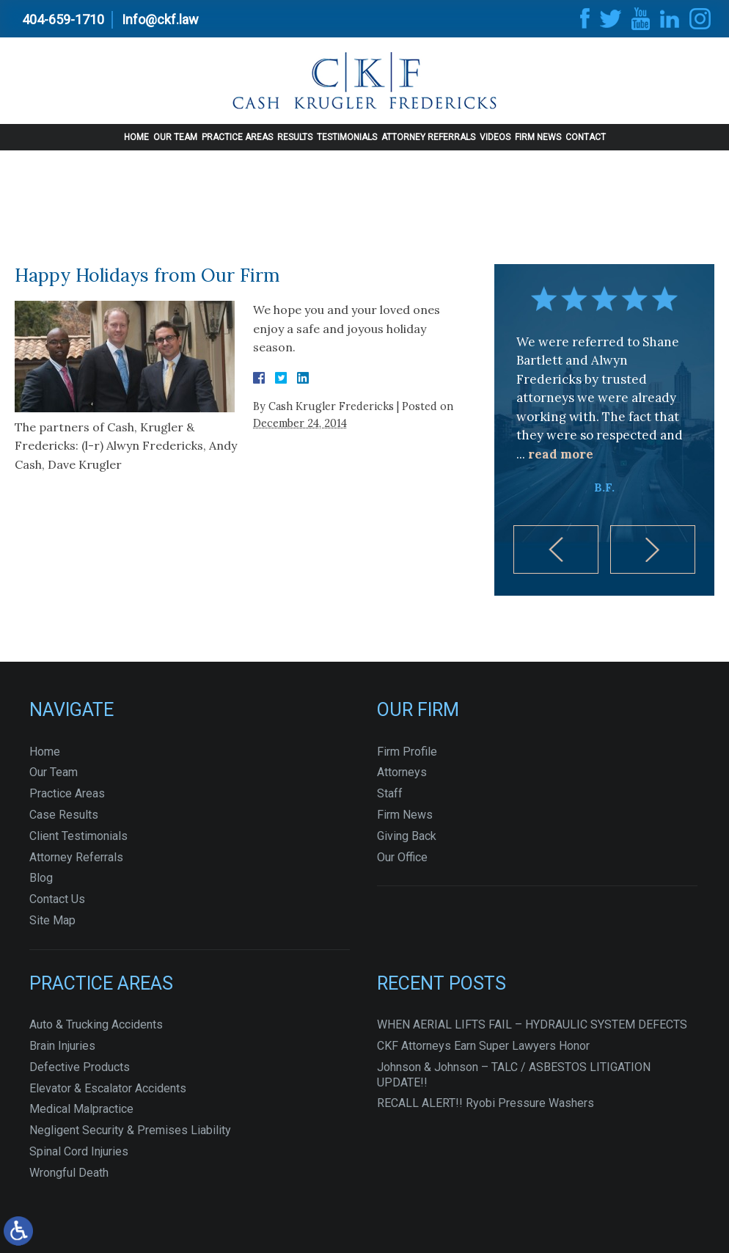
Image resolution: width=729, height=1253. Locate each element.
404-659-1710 (63, 19)
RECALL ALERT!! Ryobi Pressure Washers (485, 1103)
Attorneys (402, 772)
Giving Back (406, 836)
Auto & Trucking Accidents (96, 1024)
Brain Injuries (62, 1046)
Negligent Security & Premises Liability (130, 1130)
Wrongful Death (69, 1173)
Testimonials (347, 137)
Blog (41, 878)
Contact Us (57, 899)
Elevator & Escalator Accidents (107, 1088)
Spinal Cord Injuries (78, 1151)
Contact (585, 137)
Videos (495, 137)
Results (294, 137)
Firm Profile (407, 752)
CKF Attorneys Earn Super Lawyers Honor (483, 1046)
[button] (555, 549)
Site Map (52, 920)
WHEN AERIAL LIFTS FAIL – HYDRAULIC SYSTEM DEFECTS (532, 1024)
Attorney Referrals (428, 137)
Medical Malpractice (81, 1109)
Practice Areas (237, 137)
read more (560, 454)
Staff (390, 793)
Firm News (538, 137)
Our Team (175, 137)
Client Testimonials (78, 836)
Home (136, 137)
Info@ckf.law (160, 19)
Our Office (402, 857)
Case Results (63, 815)
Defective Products (79, 1067)
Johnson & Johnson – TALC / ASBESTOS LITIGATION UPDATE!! (514, 1074)
